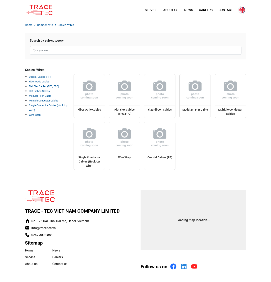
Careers (206, 10)
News (188, 10)
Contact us (59, 264)
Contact (225, 10)
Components (45, 25)
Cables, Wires (66, 25)
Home (28, 25)
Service (151, 10)
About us (170, 10)
